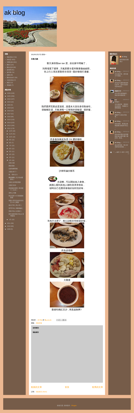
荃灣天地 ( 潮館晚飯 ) (16, 208)
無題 (8, 82)
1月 (10, 219)
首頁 (67, 387)
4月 (10, 154)
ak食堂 (9, 59)
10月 (10, 137)
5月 (10, 151)
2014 (9, 122)
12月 (10, 131)
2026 (9, 93)
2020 (9, 105)
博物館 (9, 85)
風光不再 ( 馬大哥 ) (15, 205)
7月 (10, 145)
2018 (9, 111)
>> (128, 154)
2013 (9, 125)
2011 (9, 223)
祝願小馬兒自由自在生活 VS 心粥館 (16, 201)
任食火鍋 (12, 163)
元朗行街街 (12, 185)
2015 (9, 119)
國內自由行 (10, 77)
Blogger (73, 405)
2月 (10, 160)
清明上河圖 (12, 193)
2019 (9, 108)
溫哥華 (9, 72)
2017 (9, 114)
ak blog (14, 12)
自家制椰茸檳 (13, 169)
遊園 (8, 75)
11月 (10, 134)
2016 (9, 116)
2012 (9, 128)
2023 (9, 102)
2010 (9, 226)
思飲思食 (39, 323)
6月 (10, 148)
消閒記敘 (10, 62)
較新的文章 (36, 387)
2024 (9, 99)
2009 (9, 229)
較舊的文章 (97, 387)
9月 (10, 140)
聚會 (8, 65)
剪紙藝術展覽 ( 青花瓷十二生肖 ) (16, 189)
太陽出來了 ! (13, 172)
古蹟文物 (10, 80)
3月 (10, 157)
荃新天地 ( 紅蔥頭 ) (15, 211)
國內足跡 (10, 67)
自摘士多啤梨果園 (15, 182)
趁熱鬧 (9, 70)
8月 (10, 143)
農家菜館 (12, 166)
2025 (9, 96)
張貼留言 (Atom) (41, 392)
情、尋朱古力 (13, 174)
